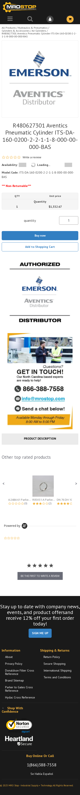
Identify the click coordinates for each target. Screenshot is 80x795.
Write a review (32, 157)
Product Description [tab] (40, 438)
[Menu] (10, 19)
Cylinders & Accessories (16, 30)
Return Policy (52, 657)
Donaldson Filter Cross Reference (19, 672)
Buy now (40, 235)
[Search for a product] (30, 19)
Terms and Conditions (57, 677)
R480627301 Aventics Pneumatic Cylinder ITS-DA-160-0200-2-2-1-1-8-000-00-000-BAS (39, 35)
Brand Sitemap (14, 680)
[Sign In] (50, 19)
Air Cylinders (39, 30)
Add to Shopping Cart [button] (40, 247)
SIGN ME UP (40, 633)
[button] (4, 484)
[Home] (21, 7)
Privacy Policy (13, 664)
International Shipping (57, 670)
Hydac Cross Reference (20, 697)
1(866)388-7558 (42, 765)
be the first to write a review (40, 576)
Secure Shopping (54, 664)
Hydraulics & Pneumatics (33, 27)
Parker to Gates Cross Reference (19, 689)
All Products (9, 27)
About (9, 657)
